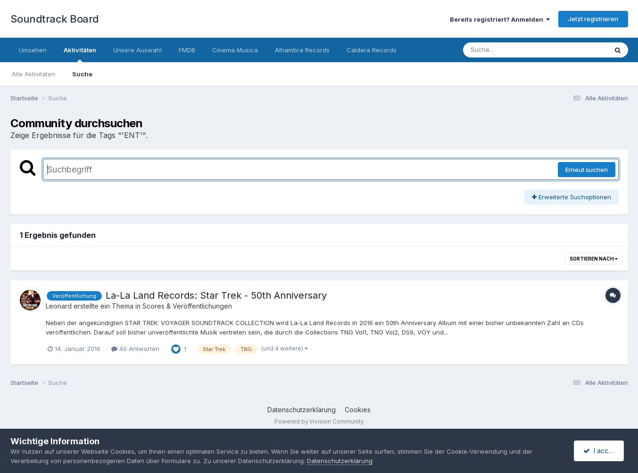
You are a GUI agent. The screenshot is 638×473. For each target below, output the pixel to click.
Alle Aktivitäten (33, 74)
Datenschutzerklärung (301, 410)
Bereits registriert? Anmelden (500, 19)
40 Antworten (135, 348)
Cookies (358, 410)
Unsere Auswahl (137, 50)
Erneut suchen (586, 169)
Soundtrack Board (54, 19)
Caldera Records (372, 50)
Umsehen (33, 50)
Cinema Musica (235, 50)
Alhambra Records (302, 50)
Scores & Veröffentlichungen (187, 306)
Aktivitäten (80, 54)
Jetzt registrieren (593, 19)
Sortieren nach (594, 258)
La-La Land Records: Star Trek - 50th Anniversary (216, 295)
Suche (82, 74)
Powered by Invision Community (319, 421)
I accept (600, 451)
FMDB (187, 50)
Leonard (59, 306)
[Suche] (516, 49)
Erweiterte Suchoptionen (571, 197)
